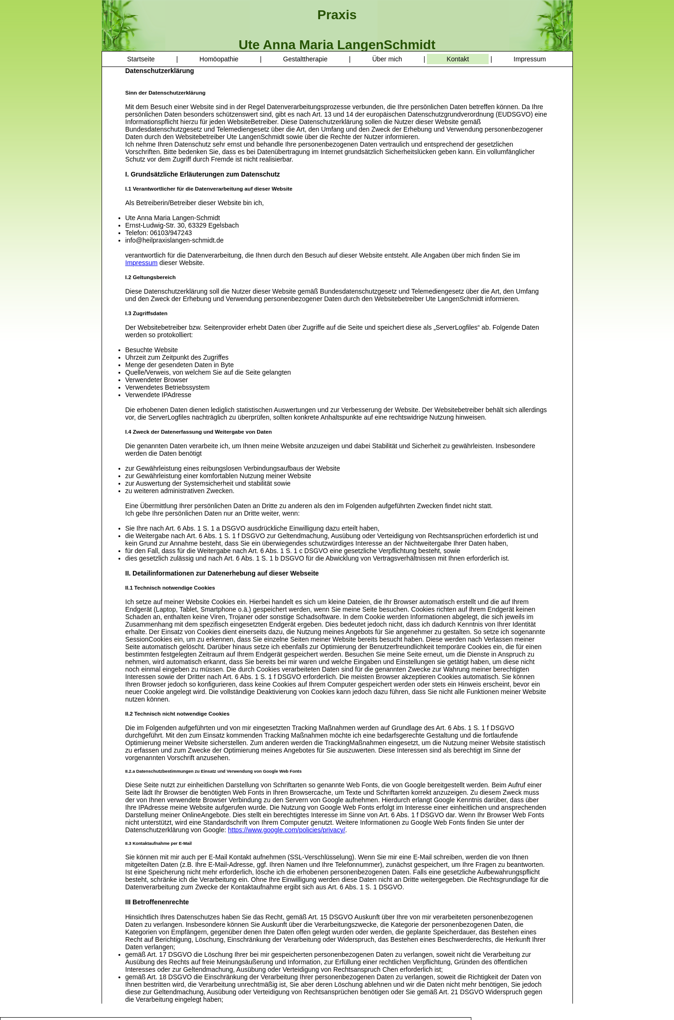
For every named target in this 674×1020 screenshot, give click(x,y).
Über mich (387, 59)
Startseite (141, 59)
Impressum (529, 59)
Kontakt (458, 59)
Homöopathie (218, 59)
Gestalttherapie (305, 59)
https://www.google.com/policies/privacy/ (286, 830)
